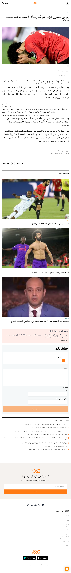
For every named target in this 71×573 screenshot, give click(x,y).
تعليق (65, 368)
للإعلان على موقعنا (64, 538)
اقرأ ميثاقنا (64, 340)
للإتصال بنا (66, 543)
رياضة (67, 524)
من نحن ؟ (67, 534)
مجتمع (67, 518)
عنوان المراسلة (61, 399)
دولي (68, 528)
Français (5, 3)
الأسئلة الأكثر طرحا (65, 536)
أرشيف (67, 545)
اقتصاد (67, 516)
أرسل (35, 491)
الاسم (65, 391)
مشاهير (67, 12)
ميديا (68, 522)
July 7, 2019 (33, 115)
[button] (67, 569)
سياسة (67, 513)
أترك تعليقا (35, 409)
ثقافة (68, 520)
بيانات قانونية (66, 541)
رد (63, 360)
